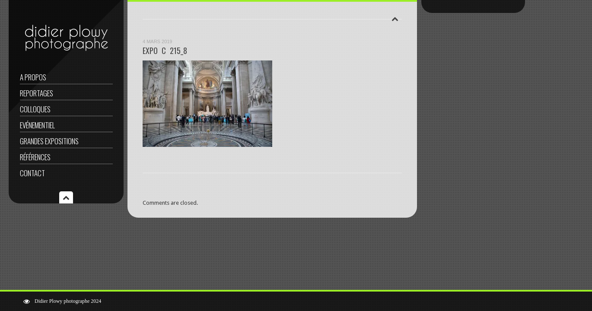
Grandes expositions (49, 141)
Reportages (36, 93)
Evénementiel (37, 125)
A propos (33, 77)
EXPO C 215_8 (165, 50)
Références (35, 157)
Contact (32, 173)
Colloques (35, 109)
